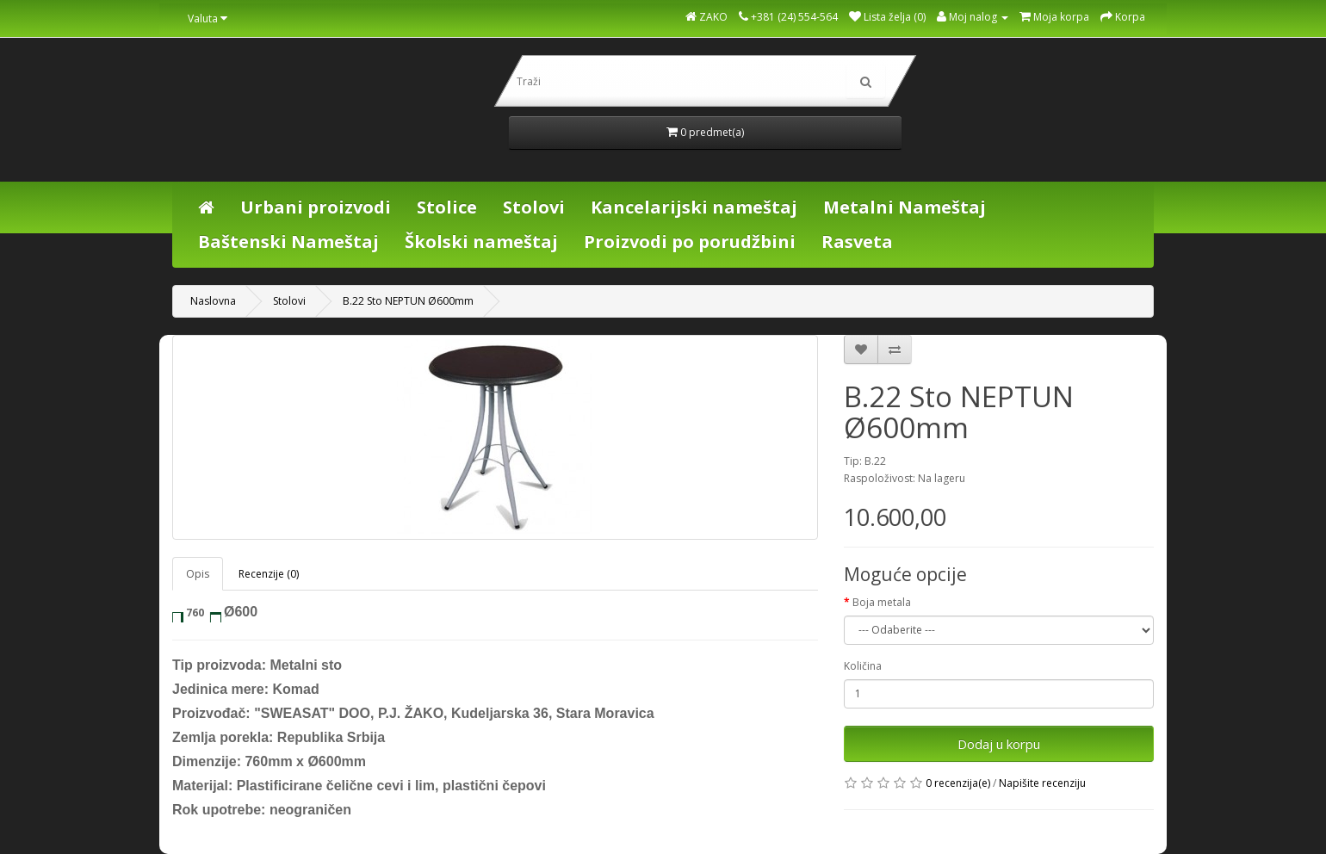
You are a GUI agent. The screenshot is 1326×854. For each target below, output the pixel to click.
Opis (197, 573)
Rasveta (857, 241)
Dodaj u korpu (998, 743)
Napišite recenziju (1042, 783)
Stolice (447, 207)
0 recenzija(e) (958, 783)
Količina (863, 666)
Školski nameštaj (481, 241)
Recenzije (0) (269, 573)
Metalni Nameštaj (904, 207)
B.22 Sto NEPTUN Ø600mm (408, 301)
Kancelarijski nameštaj (694, 207)
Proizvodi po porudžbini (690, 241)
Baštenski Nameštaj (288, 241)
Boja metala (881, 602)
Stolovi (534, 207)
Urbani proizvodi (315, 207)
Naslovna (213, 301)
